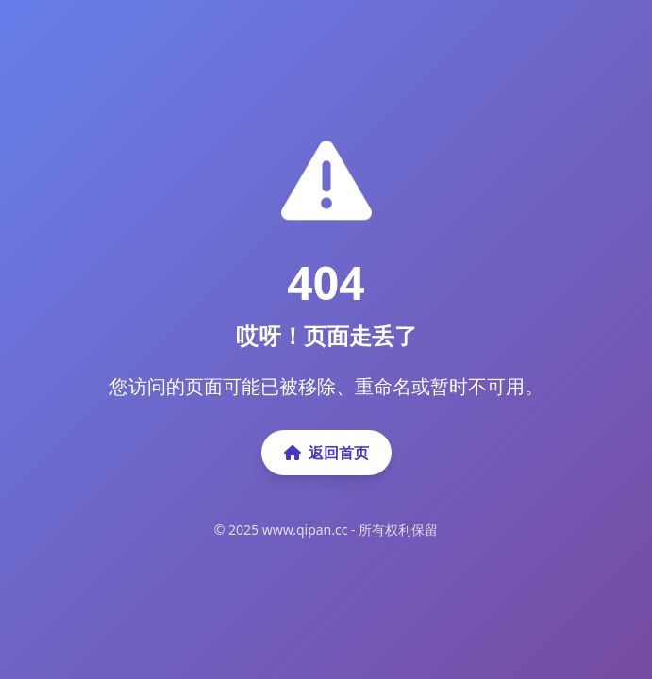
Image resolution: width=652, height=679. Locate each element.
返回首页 (326, 452)
